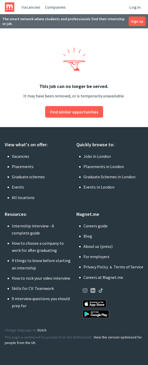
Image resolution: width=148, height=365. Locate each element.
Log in (135, 7)
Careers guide (95, 225)
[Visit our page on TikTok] (100, 291)
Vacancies (31, 7)
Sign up (137, 21)
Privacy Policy (95, 266)
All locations (23, 197)
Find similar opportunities (74, 111)
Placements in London (103, 166)
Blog (87, 236)
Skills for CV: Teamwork (33, 288)
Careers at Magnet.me (103, 277)
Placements (23, 166)
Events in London (98, 187)
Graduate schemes (28, 176)
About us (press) (98, 246)
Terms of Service (128, 266)
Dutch (42, 330)
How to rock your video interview (41, 278)
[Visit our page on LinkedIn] (93, 291)
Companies (55, 7)
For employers (96, 256)
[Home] (9, 7)
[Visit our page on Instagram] (85, 291)
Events (18, 187)
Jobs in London (97, 156)
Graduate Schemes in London (109, 176)
